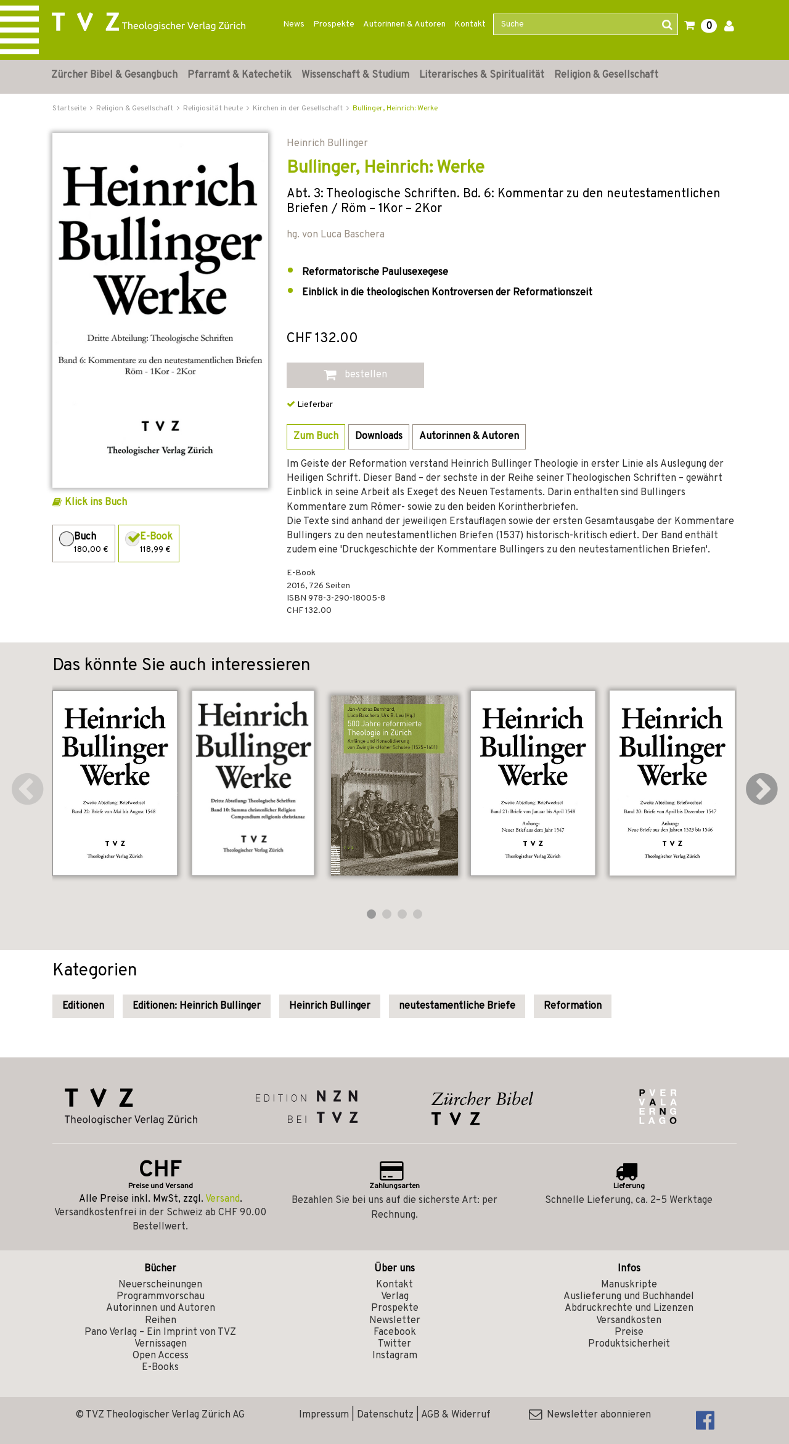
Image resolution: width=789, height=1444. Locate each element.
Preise (629, 1332)
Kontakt (470, 24)
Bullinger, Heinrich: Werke (395, 108)
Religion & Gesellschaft (606, 75)
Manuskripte (629, 1285)
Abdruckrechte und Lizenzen (629, 1308)
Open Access (161, 1356)
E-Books (160, 1367)
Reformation (573, 1006)
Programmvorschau (161, 1296)
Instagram (394, 1356)
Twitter (394, 1344)
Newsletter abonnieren (590, 1415)
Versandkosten (628, 1321)
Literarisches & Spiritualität (481, 75)
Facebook (395, 1332)
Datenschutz (385, 1415)
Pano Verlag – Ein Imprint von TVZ (160, 1332)
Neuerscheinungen (160, 1285)
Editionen (83, 1006)
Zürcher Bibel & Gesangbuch (114, 75)
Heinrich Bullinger (329, 1006)
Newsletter (394, 1321)
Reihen (160, 1321)
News (294, 24)
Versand (222, 1199)
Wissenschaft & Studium (355, 75)
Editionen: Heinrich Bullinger (197, 1006)
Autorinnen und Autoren (160, 1308)
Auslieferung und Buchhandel (628, 1296)
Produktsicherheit (629, 1344)
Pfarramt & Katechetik (239, 75)
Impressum (324, 1415)
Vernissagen (160, 1344)
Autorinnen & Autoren (404, 24)
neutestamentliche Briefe (457, 1006)
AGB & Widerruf (456, 1415)
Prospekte (333, 24)
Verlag (395, 1296)
